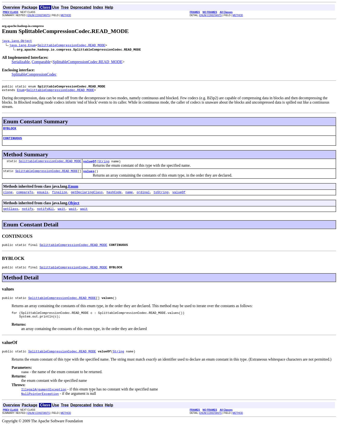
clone (8, 198)
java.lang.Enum (22, 46)
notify (27, 215)
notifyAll (45, 215)
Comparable (41, 62)
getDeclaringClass (87, 198)
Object (73, 209)
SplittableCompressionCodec (34, 75)
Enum (20, 92)
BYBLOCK (9, 131)
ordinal (143, 198)
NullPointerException (40, 404)
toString (160, 198)
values (88, 176)
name (129, 198)
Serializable (21, 62)
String (103, 165)
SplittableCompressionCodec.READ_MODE (71, 46)
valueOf (89, 165)
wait (61, 215)
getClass (10, 215)
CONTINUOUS (12, 141)
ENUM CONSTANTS (38, 15)
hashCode (113, 198)
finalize (59, 198)
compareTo (24, 198)
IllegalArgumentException (43, 400)
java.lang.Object (17, 41)
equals (42, 198)
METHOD (65, 15)
